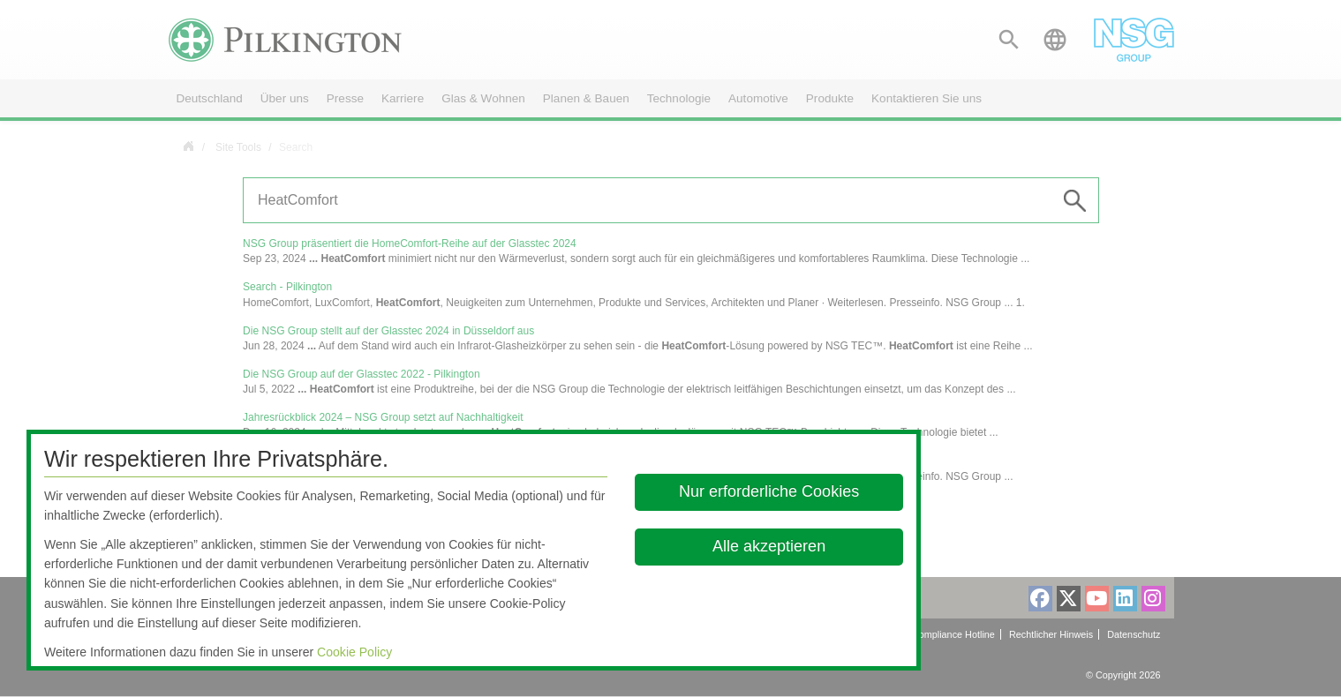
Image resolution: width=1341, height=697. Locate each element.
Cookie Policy (354, 652)
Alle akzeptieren (769, 546)
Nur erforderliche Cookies (770, 491)
